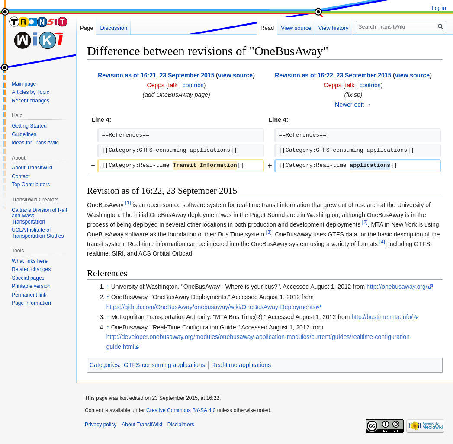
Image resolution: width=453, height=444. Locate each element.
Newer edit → (353, 104)
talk (173, 85)
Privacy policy (100, 425)
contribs (193, 85)
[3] (269, 232)
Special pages (28, 278)
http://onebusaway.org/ (396, 286)
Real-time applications (241, 364)
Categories (104, 364)
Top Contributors (31, 185)
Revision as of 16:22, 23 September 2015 (333, 75)
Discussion (113, 28)
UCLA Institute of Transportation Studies (38, 233)
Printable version (31, 286)
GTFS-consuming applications (164, 364)
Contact (20, 176)
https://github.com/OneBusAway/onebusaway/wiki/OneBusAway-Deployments (211, 306)
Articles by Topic (30, 92)
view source (235, 75)
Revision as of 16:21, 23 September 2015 (156, 75)
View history (333, 28)
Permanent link (29, 295)
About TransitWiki (32, 168)
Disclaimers (180, 425)
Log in (439, 8)
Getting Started (29, 126)
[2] (365, 222)
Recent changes (30, 101)
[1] (128, 203)
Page (86, 28)
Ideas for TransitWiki (35, 143)
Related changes (31, 269)
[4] (382, 241)
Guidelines (24, 134)
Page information (31, 303)
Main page (24, 84)
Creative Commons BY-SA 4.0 (180, 410)
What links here (30, 261)
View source (296, 28)
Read (267, 28)
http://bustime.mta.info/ (382, 316)
